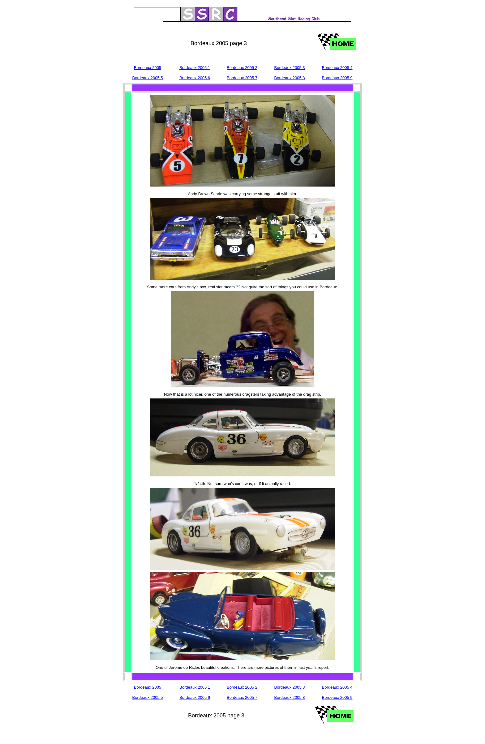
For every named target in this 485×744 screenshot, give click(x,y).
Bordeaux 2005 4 (337, 67)
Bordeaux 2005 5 (147, 77)
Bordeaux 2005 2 (242, 67)
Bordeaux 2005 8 (289, 77)
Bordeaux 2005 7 (242, 77)
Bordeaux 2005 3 (289, 67)
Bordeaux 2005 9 (337, 77)
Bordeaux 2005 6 (194, 77)
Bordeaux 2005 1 (194, 67)
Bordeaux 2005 (147, 67)
